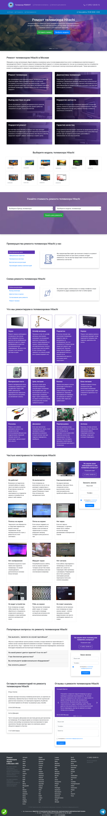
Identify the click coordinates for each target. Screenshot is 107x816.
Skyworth (73, 761)
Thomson (74, 777)
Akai (24, 763)
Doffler (25, 802)
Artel (24, 771)
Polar (56, 786)
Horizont (41, 782)
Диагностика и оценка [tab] (16, 294)
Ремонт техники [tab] (14, 301)
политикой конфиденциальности (74, 738)
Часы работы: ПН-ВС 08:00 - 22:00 (88, 12)
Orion (56, 779)
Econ (24, 804)
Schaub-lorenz (59, 798)
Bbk (24, 782)
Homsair (41, 779)
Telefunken (74, 775)
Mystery (57, 763)
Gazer (40, 767)
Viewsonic (74, 788)
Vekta (72, 786)
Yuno (72, 796)
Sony (72, 763)
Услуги (10, 12)
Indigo (40, 788)
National (57, 765)
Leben (40, 798)
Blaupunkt (26, 786)
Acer (24, 759)
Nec (56, 767)
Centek (25, 792)
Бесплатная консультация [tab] (17, 262)
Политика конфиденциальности (70, 807)
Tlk (72, 779)
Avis (24, 777)
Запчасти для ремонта (58, 5)
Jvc (40, 792)
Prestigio (57, 788)
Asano (24, 773)
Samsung (57, 794)
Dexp (24, 798)
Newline (57, 773)
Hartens (41, 773)
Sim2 (72, 757)
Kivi (40, 794)
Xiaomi (73, 794)
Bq (23, 788)
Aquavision (26, 769)
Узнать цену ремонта (53, 215)
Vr (71, 792)
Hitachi (41, 777)
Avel (24, 775)
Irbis (40, 790)
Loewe (57, 757)
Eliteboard (42, 759)
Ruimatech (58, 792)
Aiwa (24, 761)
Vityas (73, 790)
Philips (57, 784)
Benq (24, 784)
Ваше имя (90, 486)
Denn (24, 796)
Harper (41, 771)
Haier (40, 769)
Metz (56, 761)
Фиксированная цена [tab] (16, 252)
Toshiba (73, 782)
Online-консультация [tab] (15, 287)
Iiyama (41, 786)
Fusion (41, 765)
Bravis (24, 790)
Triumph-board (75, 784)
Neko (56, 769)
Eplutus (41, 761)
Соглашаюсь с (90, 500)
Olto (56, 777)
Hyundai (41, 784)
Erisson (41, 763)
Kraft (40, 796)
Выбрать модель (62, 32)
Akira (24, 765)
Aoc (24, 767)
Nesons (57, 771)
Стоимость (19, 12)
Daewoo (25, 794)
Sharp (56, 800)
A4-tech (25, 757)
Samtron (57, 796)
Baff (24, 779)
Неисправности (30, 12)
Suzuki (73, 771)
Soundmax (74, 765)
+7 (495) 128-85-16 (92, 5)
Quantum (57, 790)
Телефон (89, 493)
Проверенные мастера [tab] (16, 259)
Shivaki (57, 802)
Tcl (72, 773)
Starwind (73, 767)
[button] (58, 702)
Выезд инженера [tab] (14, 291)
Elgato (41, 757)
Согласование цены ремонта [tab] (18, 297)
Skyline (73, 759)
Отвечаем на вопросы (41, 5)
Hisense (41, 775)
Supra (72, 769)
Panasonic (58, 782)
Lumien (57, 759)
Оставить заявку (45, 32)
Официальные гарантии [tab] (17, 255)
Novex (57, 775)
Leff (40, 800)
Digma (25, 800)
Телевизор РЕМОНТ (23, 5)
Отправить (89, 505)
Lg (39, 802)
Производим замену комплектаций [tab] (20, 265)
